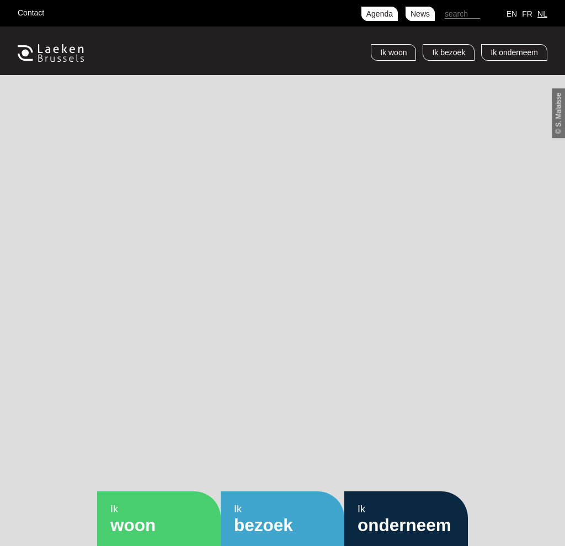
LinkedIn (113, 11)
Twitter (78, 11)
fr (527, 13)
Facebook (61, 11)
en (512, 13)
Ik (393, 52)
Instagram (96, 11)
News (420, 13)
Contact (31, 12)
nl (542, 13)
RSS (131, 11)
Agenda (379, 13)
